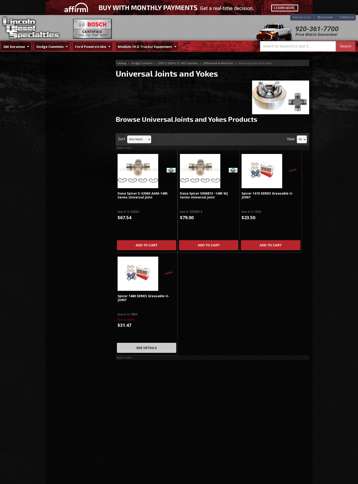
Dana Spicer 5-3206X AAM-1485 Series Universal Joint (143, 195)
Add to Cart (147, 245)
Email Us (65, 170)
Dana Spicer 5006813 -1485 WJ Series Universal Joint (204, 195)
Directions (70, 432)
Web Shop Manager (297, 480)
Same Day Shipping (73, 120)
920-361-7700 (317, 29)
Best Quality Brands (74, 133)
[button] (307, 46)
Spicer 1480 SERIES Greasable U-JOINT (143, 298)
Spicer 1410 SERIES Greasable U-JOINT (267, 195)
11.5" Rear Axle (63, 70)
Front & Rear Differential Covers (76, 78)
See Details (146, 348)
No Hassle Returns (73, 146)
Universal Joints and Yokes (74, 85)
